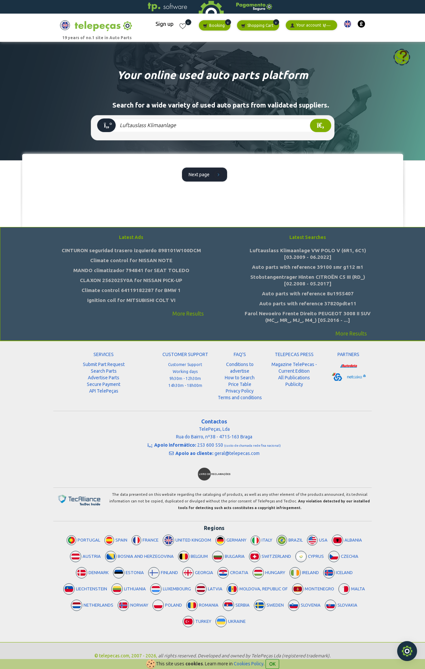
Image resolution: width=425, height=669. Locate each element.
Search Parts (104, 371)
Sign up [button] (164, 24)
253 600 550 (239, 445)
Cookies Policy (249, 663)
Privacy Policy (240, 391)
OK (272, 664)
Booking (214, 25)
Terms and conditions (240, 397)
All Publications (294, 377)
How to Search (240, 377)
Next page (206, 174)
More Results (188, 314)
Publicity (294, 384)
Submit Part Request (104, 364)
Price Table (239, 384)
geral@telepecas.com (237, 453)
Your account (310, 25)
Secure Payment (103, 384)
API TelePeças (103, 391)
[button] (347, 24)
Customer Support (185, 364)
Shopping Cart (257, 25)
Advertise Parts (103, 377)
